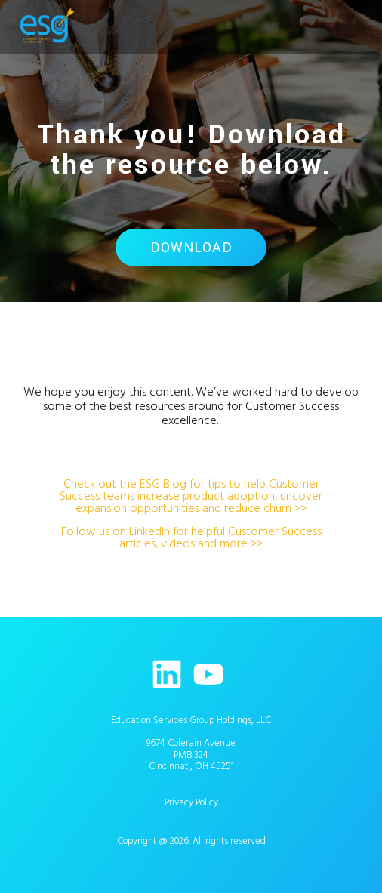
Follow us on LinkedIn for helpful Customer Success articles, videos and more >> (191, 537)
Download (191, 247)
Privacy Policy (191, 802)
